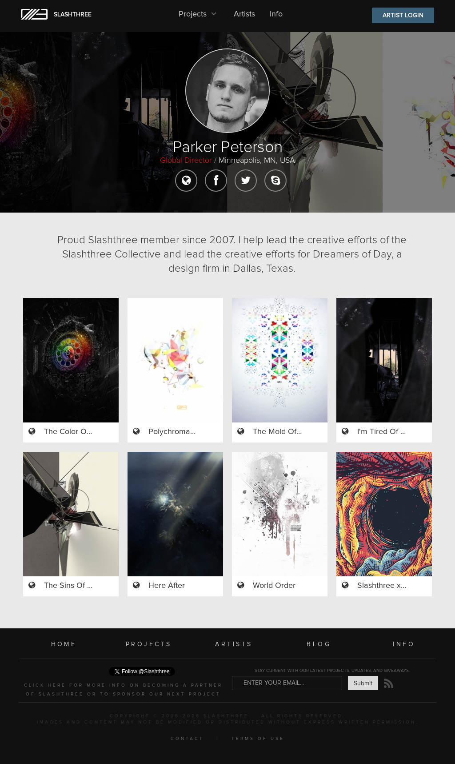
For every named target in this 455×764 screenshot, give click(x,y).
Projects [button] (199, 14)
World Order (274, 586)
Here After (166, 586)
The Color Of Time (76, 432)
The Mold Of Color (285, 432)
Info (276, 14)
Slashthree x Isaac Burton (402, 586)
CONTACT (187, 738)
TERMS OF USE (257, 738)
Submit (363, 683)
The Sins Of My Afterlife (85, 586)
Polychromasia (174, 432)
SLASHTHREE (73, 15)
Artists (244, 14)
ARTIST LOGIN (403, 15)
